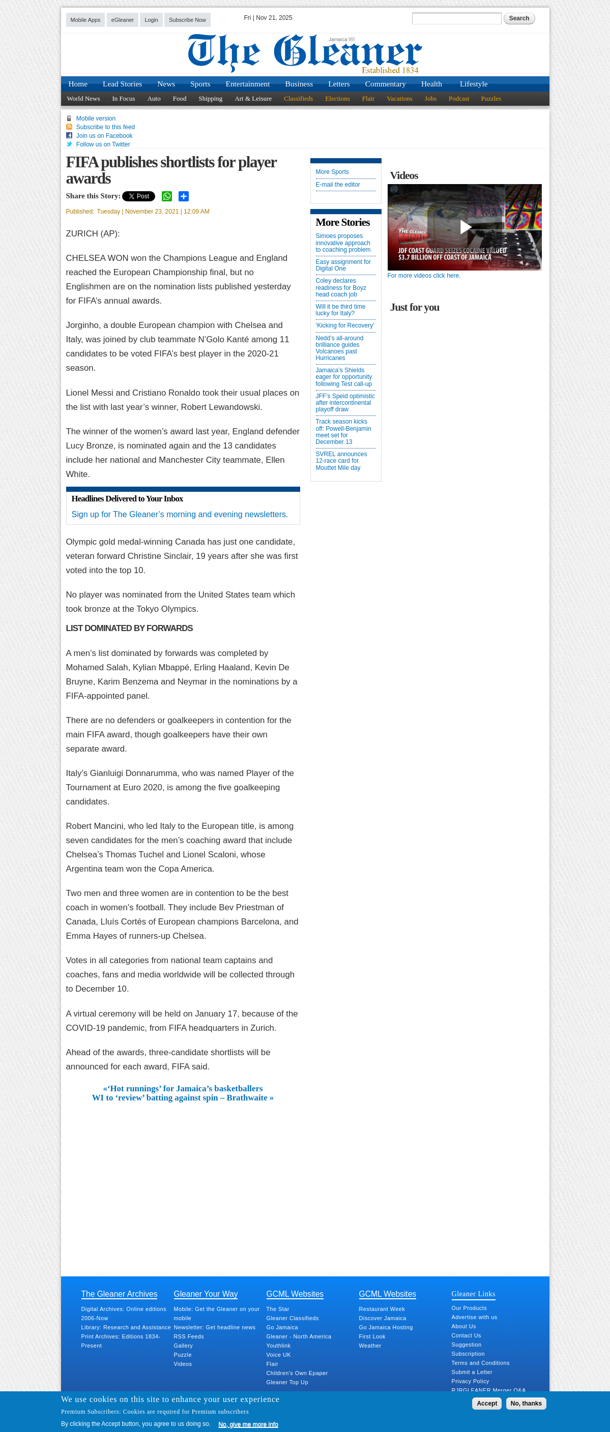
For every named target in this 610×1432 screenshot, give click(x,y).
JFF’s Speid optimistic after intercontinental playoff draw (345, 403)
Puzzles (491, 98)
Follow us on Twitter (103, 144)
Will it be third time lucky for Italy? (341, 310)
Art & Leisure (253, 98)
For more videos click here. (424, 275)
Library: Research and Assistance (126, 1327)
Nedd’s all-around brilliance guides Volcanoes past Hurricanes (340, 348)
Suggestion (467, 1344)
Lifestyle (474, 83)
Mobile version (95, 118)
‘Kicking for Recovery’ (345, 325)
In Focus (123, 98)
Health (431, 83)
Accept (487, 1403)
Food (180, 98)
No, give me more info (248, 1424)
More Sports (332, 172)
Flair (368, 98)
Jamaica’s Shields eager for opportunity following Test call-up (344, 377)
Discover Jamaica (382, 1318)
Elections (337, 98)
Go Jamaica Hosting (386, 1327)
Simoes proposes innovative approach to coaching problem (343, 243)
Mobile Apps (86, 20)
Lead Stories (122, 83)
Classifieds (298, 98)
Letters (339, 83)
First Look (372, 1336)
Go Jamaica (283, 1327)
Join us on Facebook (104, 135)
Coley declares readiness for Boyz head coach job (341, 287)
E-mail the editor (338, 185)
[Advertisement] (183, 1179)
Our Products (469, 1308)
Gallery (183, 1345)
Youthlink (279, 1345)
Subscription (468, 1354)
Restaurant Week (382, 1309)
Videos (183, 1364)
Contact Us (466, 1335)
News (166, 83)
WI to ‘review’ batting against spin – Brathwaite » (183, 1097)
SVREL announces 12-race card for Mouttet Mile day (341, 461)
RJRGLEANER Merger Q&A (489, 1390)
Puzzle (183, 1355)
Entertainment (248, 83)
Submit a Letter (472, 1372)
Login (151, 20)
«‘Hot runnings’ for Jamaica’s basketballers (183, 1088)
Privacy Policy (470, 1381)
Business (299, 83)
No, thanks (526, 1403)
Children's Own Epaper (297, 1373)
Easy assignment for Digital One (343, 265)
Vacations (400, 98)
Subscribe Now (187, 20)
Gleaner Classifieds (293, 1318)
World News (83, 98)
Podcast (459, 98)
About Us (464, 1326)
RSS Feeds (189, 1336)
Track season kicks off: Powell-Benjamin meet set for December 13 (343, 432)
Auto (154, 98)
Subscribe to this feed (105, 127)
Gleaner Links (474, 1294)
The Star (278, 1309)
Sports (200, 83)
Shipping (210, 98)
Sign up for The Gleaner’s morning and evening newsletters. (180, 514)
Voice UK (279, 1355)
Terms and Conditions (481, 1363)
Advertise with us (475, 1317)
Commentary (385, 83)
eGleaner (122, 20)
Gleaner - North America (299, 1336)
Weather (370, 1345)
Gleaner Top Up (287, 1382)
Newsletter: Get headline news (215, 1327)
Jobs (431, 98)
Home (78, 83)
